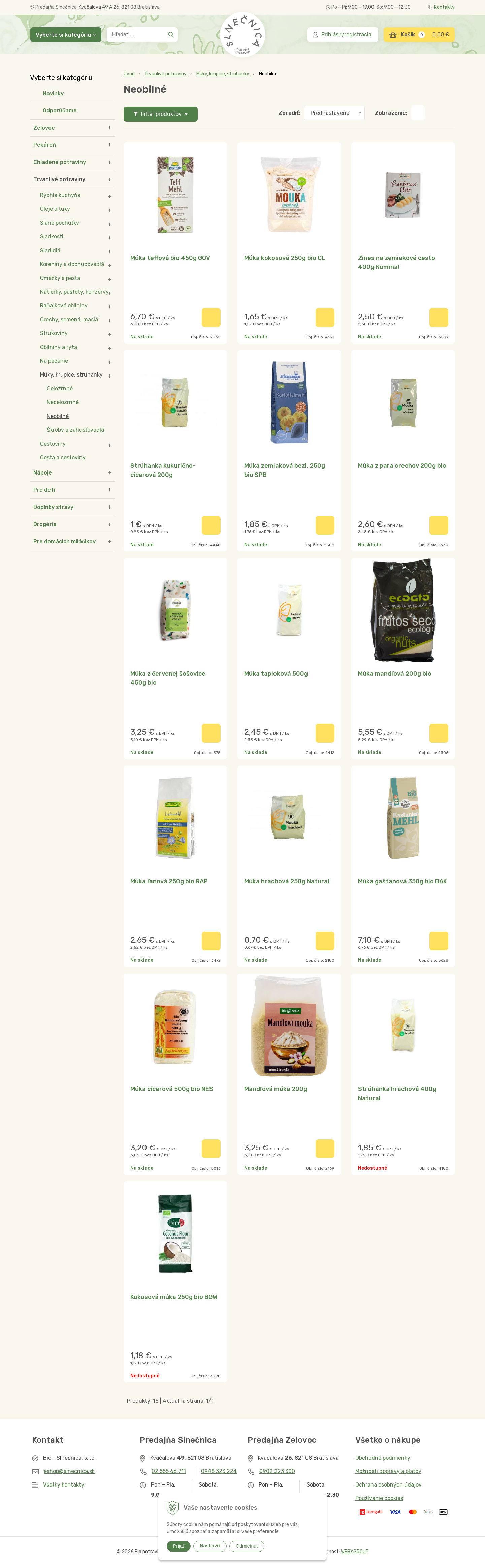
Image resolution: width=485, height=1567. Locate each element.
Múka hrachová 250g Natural (286, 881)
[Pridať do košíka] (211, 317)
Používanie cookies (379, 1498)
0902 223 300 (277, 1471)
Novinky (53, 93)
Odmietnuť (247, 1546)
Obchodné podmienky (382, 1458)
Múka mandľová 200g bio (394, 673)
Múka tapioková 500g (276, 673)
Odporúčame (60, 110)
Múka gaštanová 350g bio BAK (402, 881)
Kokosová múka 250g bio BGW (174, 1297)
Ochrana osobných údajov (388, 1484)
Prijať (178, 1546)
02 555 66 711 (169, 1471)
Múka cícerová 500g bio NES (171, 1089)
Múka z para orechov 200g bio (402, 465)
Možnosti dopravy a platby (388, 1471)
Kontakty (441, 7)
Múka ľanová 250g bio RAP (169, 881)
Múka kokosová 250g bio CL (284, 258)
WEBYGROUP (355, 1552)
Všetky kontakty (63, 1484)
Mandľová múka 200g (275, 1089)
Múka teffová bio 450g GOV (170, 258)
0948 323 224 (219, 1471)
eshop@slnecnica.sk (69, 1471)
